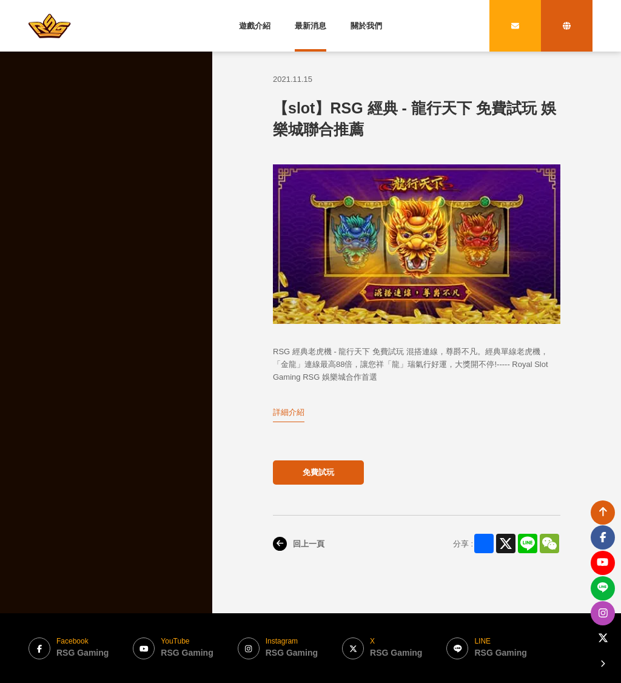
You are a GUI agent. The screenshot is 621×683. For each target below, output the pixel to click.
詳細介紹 (288, 412)
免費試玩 (318, 472)
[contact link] (515, 26)
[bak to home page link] (50, 25)
